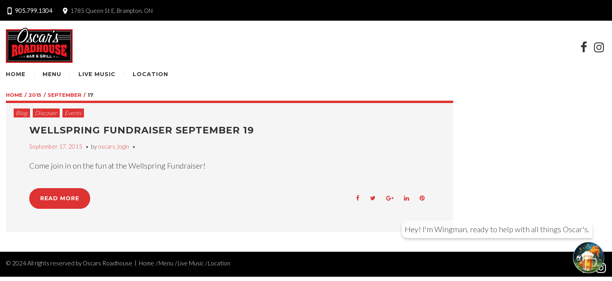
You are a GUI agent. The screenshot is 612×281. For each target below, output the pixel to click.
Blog (21, 112)
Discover (46, 112)
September (65, 95)
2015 (34, 95)
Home (15, 74)
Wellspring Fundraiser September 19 (141, 130)
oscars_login (113, 146)
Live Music (97, 74)
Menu (52, 74)
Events (72, 112)
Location (150, 74)
